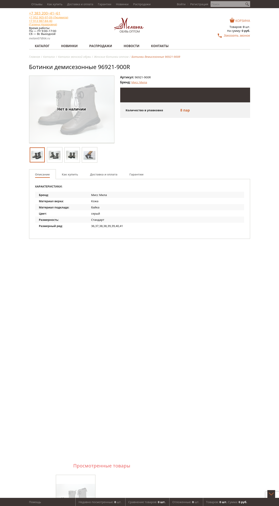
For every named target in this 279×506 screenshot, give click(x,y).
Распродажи (142, 4)
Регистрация (199, 4)
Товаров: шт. (240, 27)
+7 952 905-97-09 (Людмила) (48, 17)
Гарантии (104, 4)
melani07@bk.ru (39, 38)
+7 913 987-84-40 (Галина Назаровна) (43, 22)
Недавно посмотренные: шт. (100, 502)
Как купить (54, 4)
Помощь (35, 502)
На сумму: (238, 31)
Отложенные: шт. (185, 502)
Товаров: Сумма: (226, 502)
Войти (181, 4)
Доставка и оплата (80, 4)
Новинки (122, 4)
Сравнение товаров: (147, 502)
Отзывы (37, 4)
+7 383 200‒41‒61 (44, 13)
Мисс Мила (139, 82)
